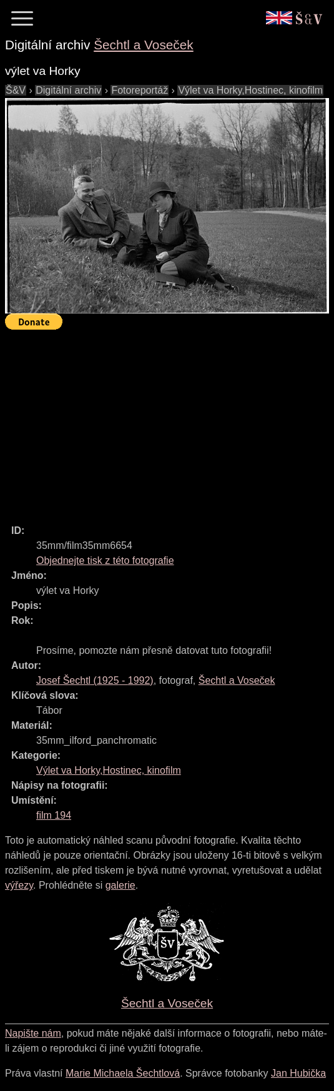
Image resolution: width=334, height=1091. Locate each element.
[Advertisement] (169, 421)
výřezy (19, 885)
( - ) (95, 680)
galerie (120, 885)
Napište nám (33, 1033)
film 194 (53, 815)
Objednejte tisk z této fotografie (105, 560)
